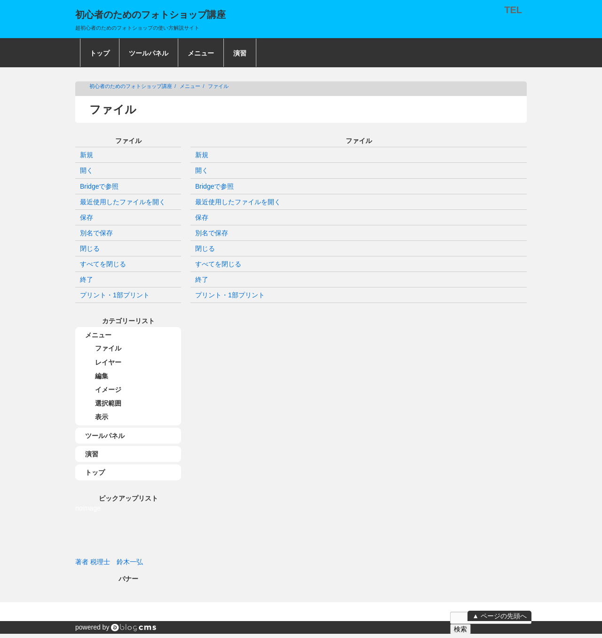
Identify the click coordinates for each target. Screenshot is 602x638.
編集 (101, 376)
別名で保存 (211, 233)
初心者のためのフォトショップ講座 (130, 86)
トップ (100, 53)
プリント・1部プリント (230, 295)
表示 (101, 417)
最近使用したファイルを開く (238, 202)
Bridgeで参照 (214, 186)
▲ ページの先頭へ (499, 616)
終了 (201, 279)
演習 (239, 53)
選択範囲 (108, 403)
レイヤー (108, 362)
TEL (513, 10)
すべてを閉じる (218, 264)
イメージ (108, 389)
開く (201, 170)
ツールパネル (148, 53)
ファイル (218, 86)
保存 (201, 217)
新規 (201, 155)
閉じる (205, 248)
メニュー (201, 53)
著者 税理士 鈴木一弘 (109, 562)
